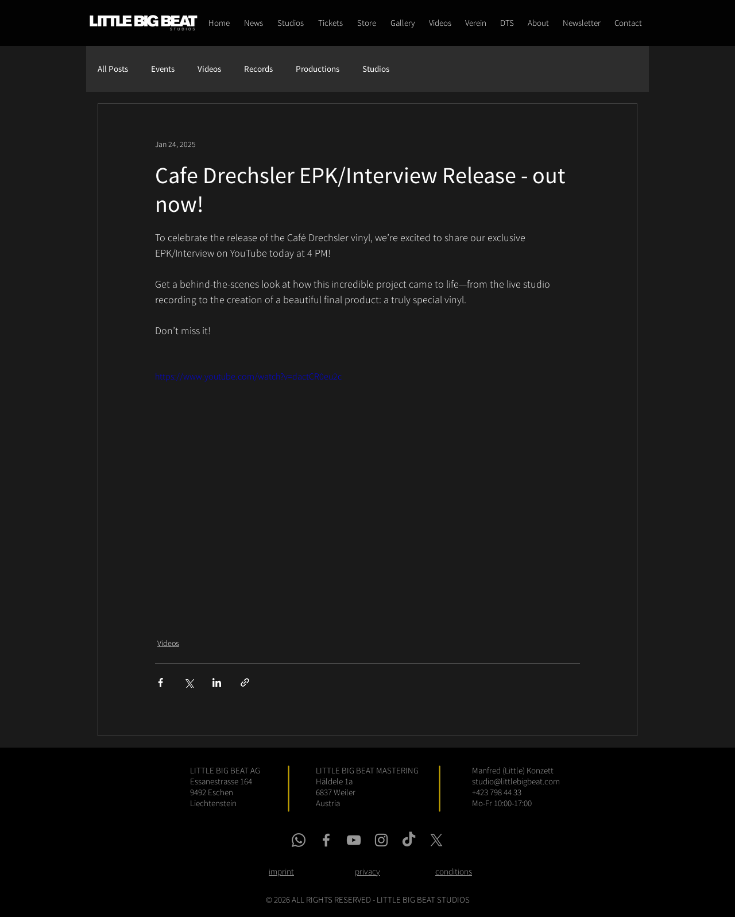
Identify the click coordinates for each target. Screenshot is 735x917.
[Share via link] (244, 682)
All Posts (113, 69)
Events (163, 69)
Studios (375, 69)
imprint (281, 871)
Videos (209, 69)
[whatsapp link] (298, 840)
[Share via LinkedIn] (216, 682)
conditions (453, 871)
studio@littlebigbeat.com (516, 781)
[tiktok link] (408, 840)
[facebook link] (326, 840)
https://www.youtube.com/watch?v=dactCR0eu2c (248, 376)
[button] (366, 23)
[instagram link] (381, 840)
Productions (317, 69)
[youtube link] (353, 840)
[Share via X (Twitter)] (188, 682)
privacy (367, 871)
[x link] (436, 840)
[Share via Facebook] (160, 682)
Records (258, 69)
